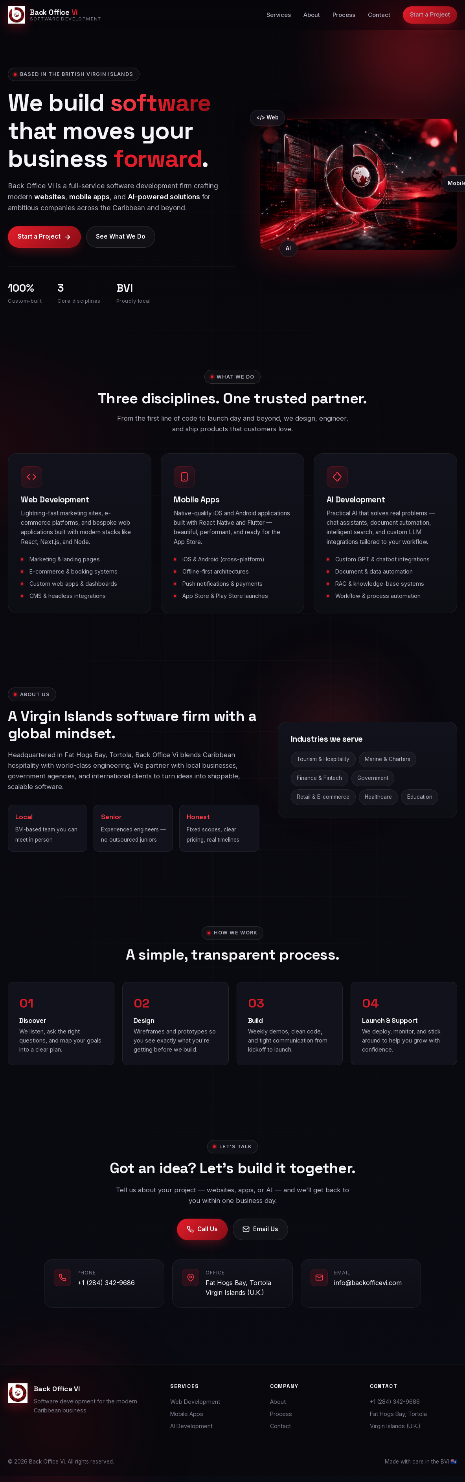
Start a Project (430, 14)
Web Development (195, 1401)
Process (344, 14)
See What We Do (120, 237)
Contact (379, 14)
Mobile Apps (186, 1413)
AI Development (191, 1426)
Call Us (202, 1237)
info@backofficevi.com (368, 1290)
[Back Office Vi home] (54, 15)
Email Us (260, 1237)
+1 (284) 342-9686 (106, 1290)
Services (279, 14)
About (311, 14)
